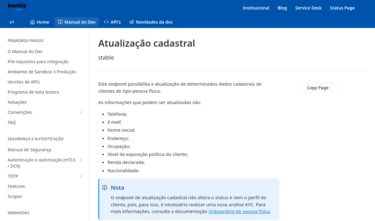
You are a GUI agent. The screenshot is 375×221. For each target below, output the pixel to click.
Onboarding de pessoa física (239, 211)
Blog (282, 8)
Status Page (342, 8)
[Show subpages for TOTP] (80, 176)
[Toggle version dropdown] (15, 21)
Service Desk (308, 8)
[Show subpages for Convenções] (80, 112)
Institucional (256, 8)
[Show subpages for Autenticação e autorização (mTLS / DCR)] (80, 159)
